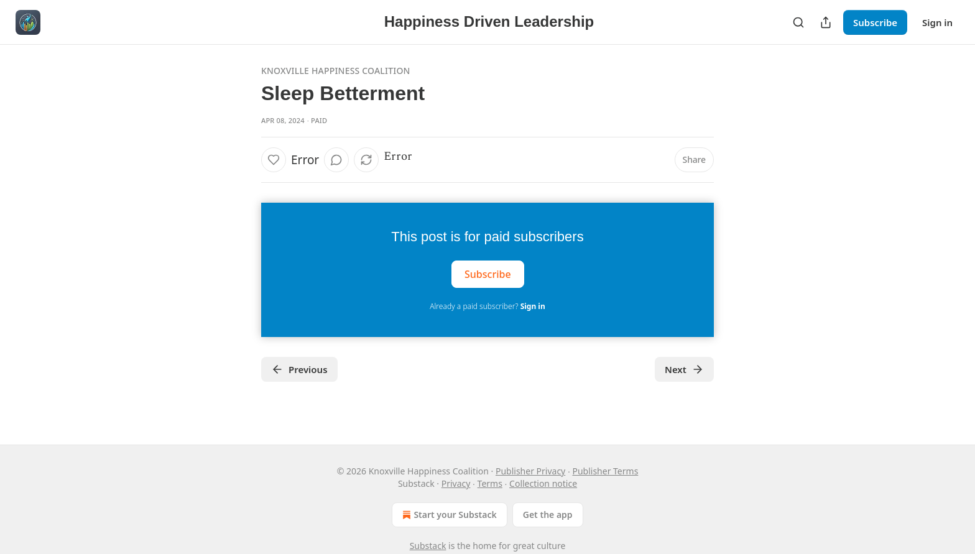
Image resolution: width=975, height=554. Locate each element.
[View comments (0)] (336, 159)
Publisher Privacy (530, 471)
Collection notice (543, 483)
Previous (299, 369)
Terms (490, 483)
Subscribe (875, 22)
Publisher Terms (605, 471)
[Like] (273, 159)
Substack (428, 546)
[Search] (798, 22)
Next (684, 369)
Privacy (456, 483)
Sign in (937, 22)
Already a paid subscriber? (487, 306)
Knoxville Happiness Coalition (335, 70)
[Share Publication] (825, 22)
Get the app (548, 514)
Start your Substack (448, 515)
